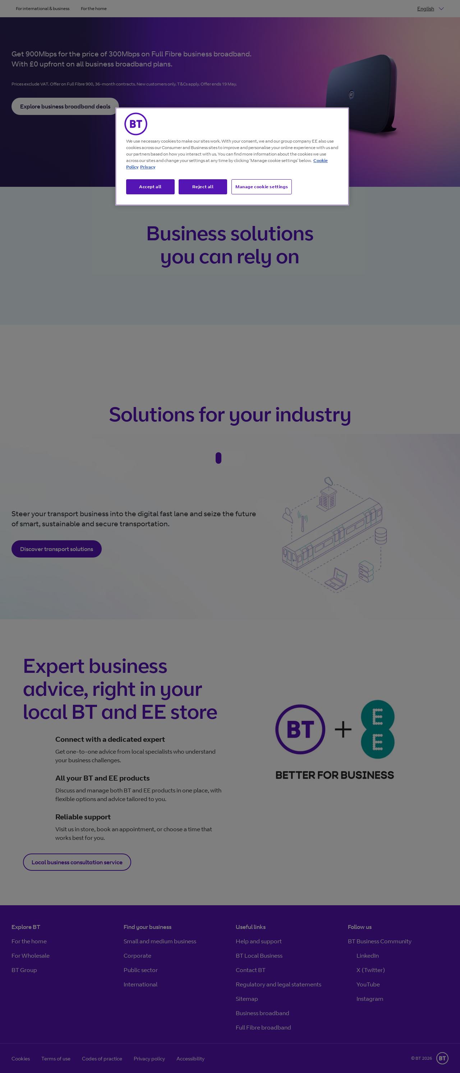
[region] (232, 156)
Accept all (150, 186)
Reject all (203, 186)
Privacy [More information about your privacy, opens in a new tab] (147, 167)
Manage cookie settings (261, 186)
